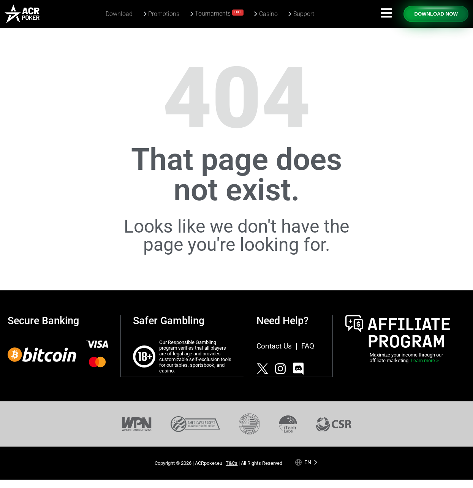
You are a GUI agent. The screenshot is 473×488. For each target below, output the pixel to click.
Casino (268, 13)
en (307, 462)
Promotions (163, 13)
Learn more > (425, 360)
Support (303, 13)
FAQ (307, 346)
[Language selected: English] (306, 462)
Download (119, 13)
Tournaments (219, 13)
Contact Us (274, 346)
